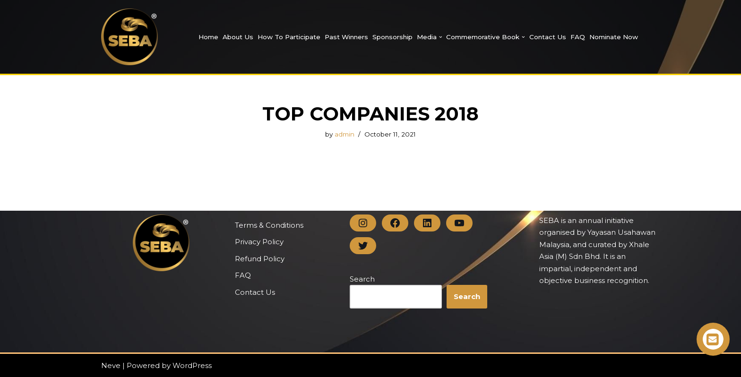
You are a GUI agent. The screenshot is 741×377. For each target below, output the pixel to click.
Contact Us (547, 37)
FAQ (577, 37)
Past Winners (346, 37)
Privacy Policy (259, 241)
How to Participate (289, 37)
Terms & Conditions (269, 225)
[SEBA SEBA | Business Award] (129, 37)
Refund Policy (259, 258)
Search (362, 278)
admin (344, 134)
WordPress (192, 365)
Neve (111, 365)
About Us (238, 37)
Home (208, 37)
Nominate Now (613, 37)
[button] (440, 37)
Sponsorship (392, 37)
